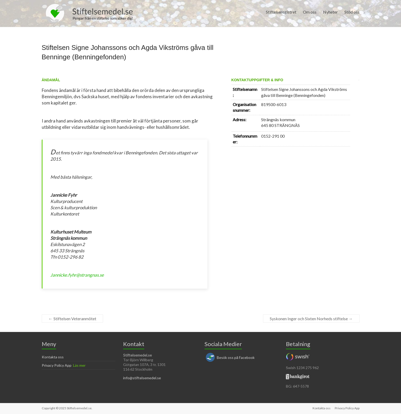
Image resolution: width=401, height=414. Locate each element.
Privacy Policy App (56, 365)
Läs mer (79, 365)
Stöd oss (352, 11)
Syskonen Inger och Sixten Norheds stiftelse (311, 318)
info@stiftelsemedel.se (142, 378)
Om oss (309, 11)
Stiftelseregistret (281, 11)
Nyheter (330, 11)
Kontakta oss (53, 357)
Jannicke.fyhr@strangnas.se (77, 275)
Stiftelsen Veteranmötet (72, 318)
